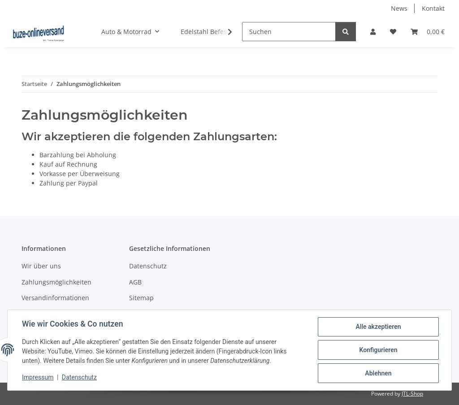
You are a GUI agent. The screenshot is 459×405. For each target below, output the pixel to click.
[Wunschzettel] (393, 31)
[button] (373, 31)
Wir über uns (41, 266)
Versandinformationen (55, 297)
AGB (135, 282)
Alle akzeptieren (378, 326)
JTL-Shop (412, 393)
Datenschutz (79, 377)
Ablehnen (378, 373)
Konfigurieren (378, 349)
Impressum (37, 377)
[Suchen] (289, 31)
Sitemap (141, 297)
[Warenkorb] (427, 31)
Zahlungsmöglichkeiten (56, 282)
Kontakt (433, 8)
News (399, 8)
